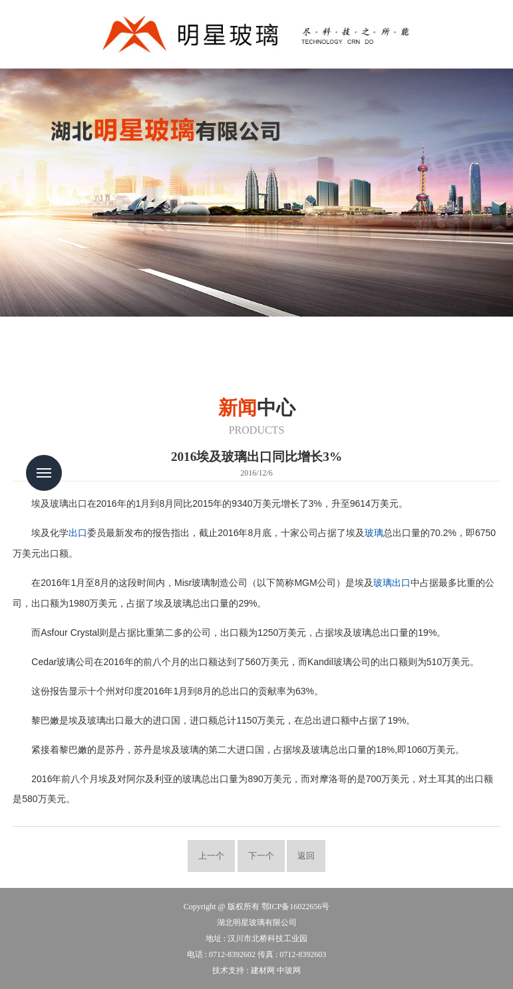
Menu (44, 473)
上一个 (211, 856)
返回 (306, 856)
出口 (78, 533)
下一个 (261, 856)
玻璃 (374, 533)
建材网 (263, 970)
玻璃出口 (392, 583)
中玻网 (289, 970)
